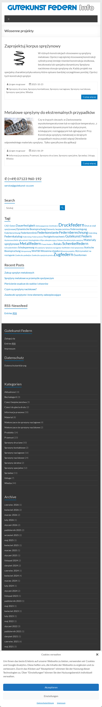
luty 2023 (9, 616)
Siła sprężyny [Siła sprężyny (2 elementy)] (40, 248)
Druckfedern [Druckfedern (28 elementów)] (71, 224)
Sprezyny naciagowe (60, 89)
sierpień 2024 (11, 565)
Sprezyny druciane (18, 89)
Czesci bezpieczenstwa (15, 402)
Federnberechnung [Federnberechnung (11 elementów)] (73, 232)
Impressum (61, 703)
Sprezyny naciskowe (80, 89)
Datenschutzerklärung (45, 703)
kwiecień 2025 (11, 545)
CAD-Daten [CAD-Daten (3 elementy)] (9, 225)
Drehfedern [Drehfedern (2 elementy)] (53, 226)
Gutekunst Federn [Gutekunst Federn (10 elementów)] (78, 236)
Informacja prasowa (19, 155)
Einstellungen (51, 696)
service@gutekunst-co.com (19, 185)
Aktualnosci (10, 392)
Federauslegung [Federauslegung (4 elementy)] (78, 229)
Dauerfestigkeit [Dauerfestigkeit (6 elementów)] (25, 225)
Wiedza (29, 92)
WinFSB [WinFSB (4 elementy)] (36, 250)
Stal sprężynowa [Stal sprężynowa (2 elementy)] (77, 248)
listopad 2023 (11, 596)
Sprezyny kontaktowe (38, 89)
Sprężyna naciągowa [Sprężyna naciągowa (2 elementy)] (53, 248)
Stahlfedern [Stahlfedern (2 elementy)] (66, 248)
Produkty (9, 432)
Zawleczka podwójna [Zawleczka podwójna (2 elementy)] (23, 255)
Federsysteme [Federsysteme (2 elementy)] (37, 237)
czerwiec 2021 (11, 641)
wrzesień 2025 (11, 535)
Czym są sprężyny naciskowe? (20, 289)
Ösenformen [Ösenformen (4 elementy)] (79, 255)
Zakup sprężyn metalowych (19, 272)
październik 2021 (12, 631)
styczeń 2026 (10, 525)
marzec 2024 (10, 580)
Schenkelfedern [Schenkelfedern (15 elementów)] (75, 243)
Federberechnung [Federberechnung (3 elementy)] (12, 233)
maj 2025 (9, 540)
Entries (10, 313)
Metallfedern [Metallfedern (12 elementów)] (30, 243)
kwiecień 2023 (11, 611)
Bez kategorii (10, 397)
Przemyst (34, 155)
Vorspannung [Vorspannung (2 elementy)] (26, 251)
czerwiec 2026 (11, 504)
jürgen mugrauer (17, 84)
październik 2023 (12, 601)
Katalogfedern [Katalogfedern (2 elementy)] (34, 240)
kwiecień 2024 (11, 575)
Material (8, 417)
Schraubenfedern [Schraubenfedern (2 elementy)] (11, 248)
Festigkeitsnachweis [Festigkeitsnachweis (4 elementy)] (54, 236)
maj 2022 (9, 621)
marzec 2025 (10, 550)
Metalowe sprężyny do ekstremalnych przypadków (49, 112)
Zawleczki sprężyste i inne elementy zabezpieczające (32, 294)
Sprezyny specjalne (15, 92)
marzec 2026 (10, 515)
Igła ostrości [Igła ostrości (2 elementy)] (23, 240)
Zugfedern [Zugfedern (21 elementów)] (63, 254)
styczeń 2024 (10, 590)
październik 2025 (12, 530)
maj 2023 (9, 606)
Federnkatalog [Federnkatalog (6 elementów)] (13, 236)
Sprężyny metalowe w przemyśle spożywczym (29, 278)
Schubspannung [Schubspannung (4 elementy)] (26, 247)
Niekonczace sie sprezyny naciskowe (22, 427)
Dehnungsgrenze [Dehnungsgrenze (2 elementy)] (42, 226)
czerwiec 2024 (11, 570)
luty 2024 (9, 585)
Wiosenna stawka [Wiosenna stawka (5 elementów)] (50, 250)
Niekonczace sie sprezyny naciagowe (22, 422)
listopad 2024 (11, 560)
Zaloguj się (9, 338)
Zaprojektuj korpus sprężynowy (32, 45)
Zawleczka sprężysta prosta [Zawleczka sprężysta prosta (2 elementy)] (42, 255)
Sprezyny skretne (12, 462)
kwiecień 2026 (11, 509)
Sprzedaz (82, 155)
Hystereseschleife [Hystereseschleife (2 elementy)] (11, 240)
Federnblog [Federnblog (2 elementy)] (92, 233)
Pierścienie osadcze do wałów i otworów (26, 283)
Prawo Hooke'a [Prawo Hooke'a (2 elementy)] (47, 244)
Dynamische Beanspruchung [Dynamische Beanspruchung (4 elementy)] (31, 229)
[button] (97, 654)
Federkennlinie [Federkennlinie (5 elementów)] (29, 232)
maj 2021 (9, 646)
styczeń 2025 (10, 555)
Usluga (91, 155)
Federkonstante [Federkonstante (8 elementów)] (48, 232)
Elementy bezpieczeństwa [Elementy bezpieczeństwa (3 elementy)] (58, 229)
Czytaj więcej (89, 97)
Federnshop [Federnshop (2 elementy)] (27, 237)
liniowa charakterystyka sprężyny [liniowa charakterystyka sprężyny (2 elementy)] (70, 240)
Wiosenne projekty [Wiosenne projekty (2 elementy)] (67, 251)
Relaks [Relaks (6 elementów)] (58, 244)
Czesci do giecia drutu (15, 407)
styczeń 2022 (10, 626)
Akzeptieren (51, 687)
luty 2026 (9, 520)
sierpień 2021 (11, 636)
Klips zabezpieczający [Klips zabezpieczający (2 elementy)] (48, 240)
